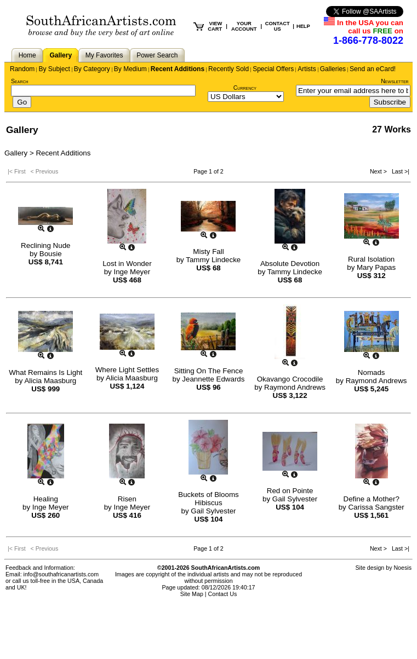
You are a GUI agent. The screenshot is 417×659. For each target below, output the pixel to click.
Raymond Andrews (294, 387)
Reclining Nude (45, 245)
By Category (92, 69)
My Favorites (104, 55)
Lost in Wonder (126, 263)
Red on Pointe (290, 491)
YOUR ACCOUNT (244, 26)
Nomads (371, 372)
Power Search (157, 55)
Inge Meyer (131, 272)
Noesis (402, 567)
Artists (307, 69)
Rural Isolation (371, 259)
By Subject (54, 69)
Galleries (333, 69)
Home (27, 55)
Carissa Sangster (376, 507)
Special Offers (273, 69)
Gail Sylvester (213, 511)
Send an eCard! (373, 69)
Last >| (399, 171)
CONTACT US (277, 26)
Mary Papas (376, 267)
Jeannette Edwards (213, 379)
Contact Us (222, 594)
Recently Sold (228, 69)
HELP (303, 26)
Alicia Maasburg (50, 381)
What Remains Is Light (45, 372)
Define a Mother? (371, 499)
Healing (45, 499)
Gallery (60, 55)
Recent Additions (177, 69)
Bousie (50, 254)
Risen (127, 499)
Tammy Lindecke (213, 260)
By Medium (130, 69)
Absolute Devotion (289, 263)
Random (22, 69)
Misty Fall (208, 251)
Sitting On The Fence (208, 371)
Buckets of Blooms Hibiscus (208, 498)
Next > (379, 171)
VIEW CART (215, 26)
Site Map (191, 594)
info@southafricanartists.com (61, 574)
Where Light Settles (127, 370)
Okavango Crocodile (290, 379)
